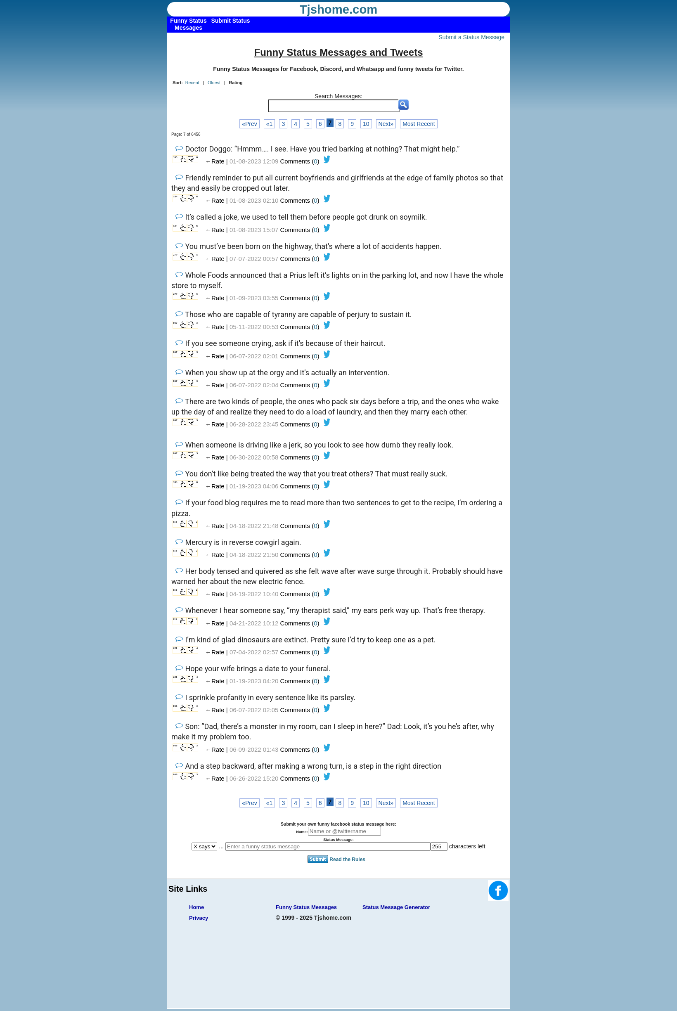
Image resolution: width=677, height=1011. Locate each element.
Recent (192, 82)
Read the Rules (347, 859)
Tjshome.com (339, 9)
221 (175, 648)
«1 (269, 124)
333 (175, 482)
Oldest (214, 82)
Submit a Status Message (471, 37)
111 (175, 521)
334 (175, 196)
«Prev (249, 124)
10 (366, 124)
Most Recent (418, 124)
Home (196, 907)
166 (175, 706)
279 (175, 254)
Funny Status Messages (306, 907)
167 (175, 322)
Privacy (198, 918)
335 (175, 157)
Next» (386, 124)
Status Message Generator (396, 907)
